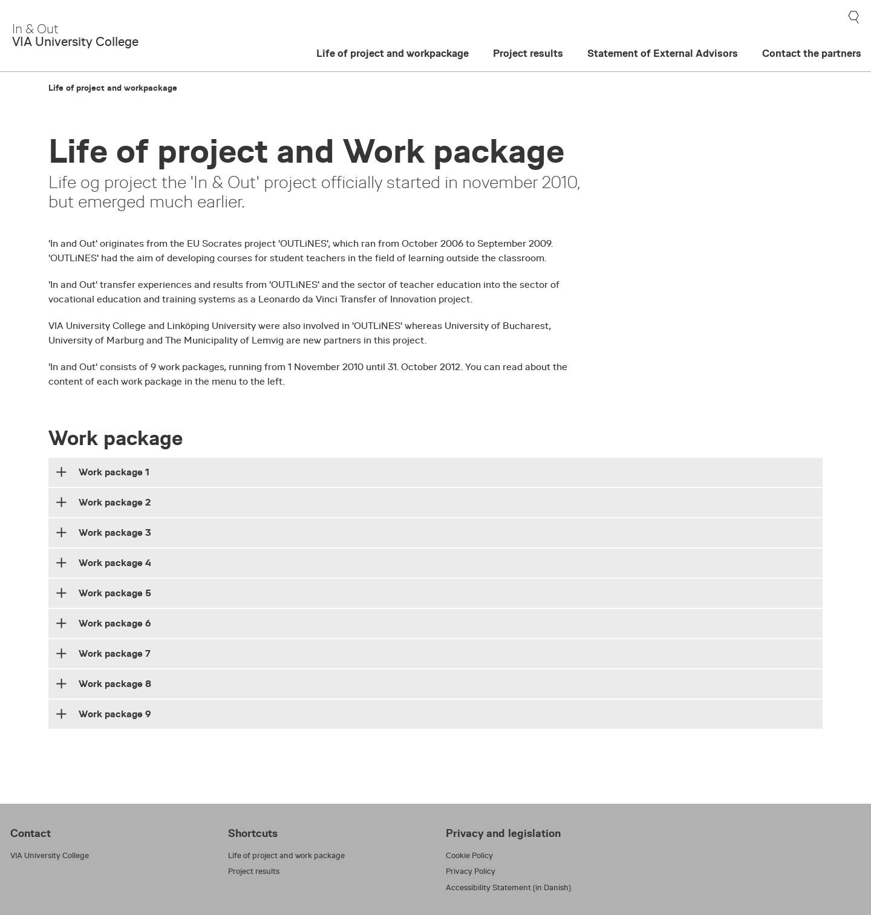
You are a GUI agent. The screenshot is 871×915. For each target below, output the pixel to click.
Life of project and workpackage (392, 53)
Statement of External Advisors (662, 53)
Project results (528, 53)
